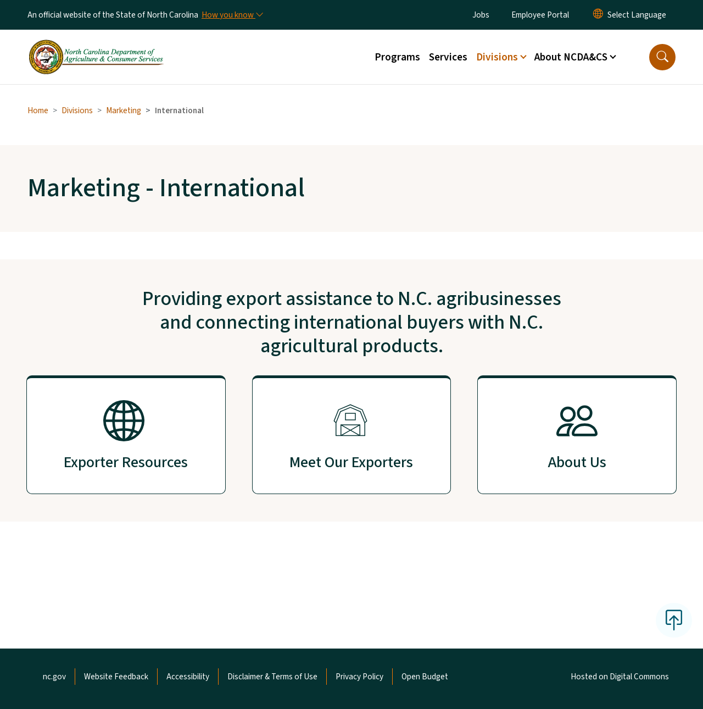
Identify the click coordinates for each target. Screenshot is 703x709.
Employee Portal (540, 15)
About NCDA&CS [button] (570, 57)
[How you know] (232, 15)
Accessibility (187, 677)
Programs (397, 57)
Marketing (123, 110)
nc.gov (54, 677)
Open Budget (424, 677)
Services (448, 57)
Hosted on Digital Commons (620, 677)
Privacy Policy (359, 677)
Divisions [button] (497, 57)
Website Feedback (116, 677)
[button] (662, 57)
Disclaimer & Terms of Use (272, 677)
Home (37, 110)
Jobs (480, 15)
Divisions (77, 110)
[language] (636, 15)
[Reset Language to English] (598, 15)
